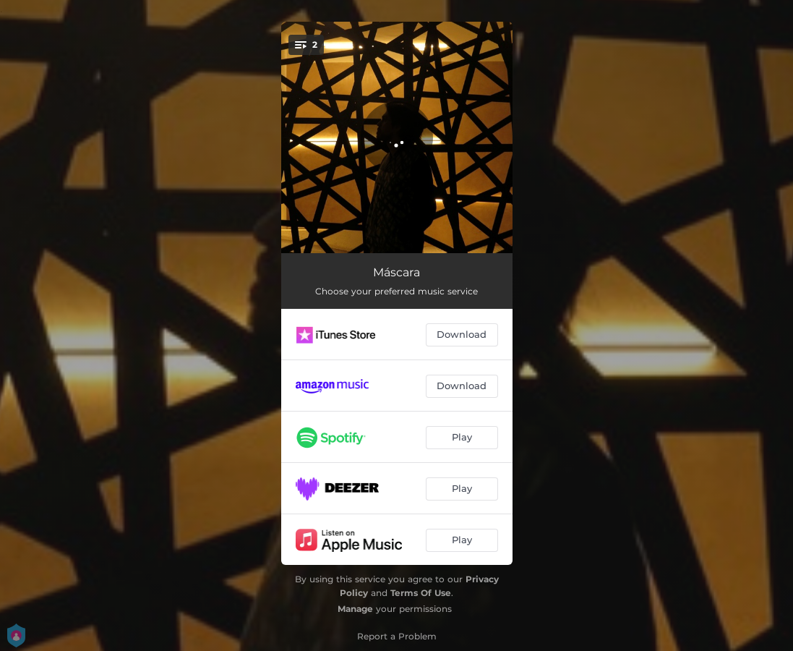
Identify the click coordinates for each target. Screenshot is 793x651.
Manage (355, 608)
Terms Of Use (420, 592)
